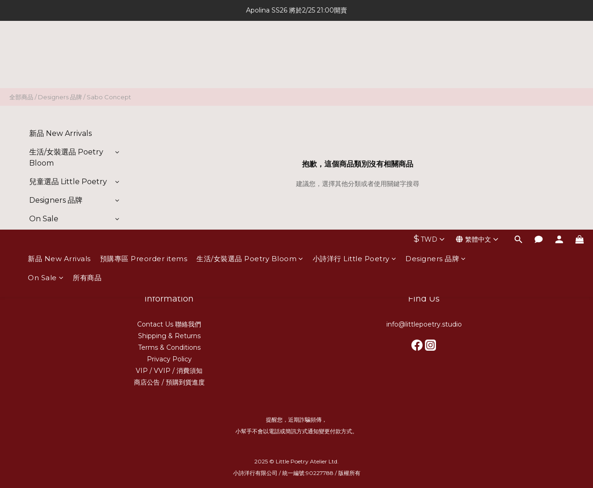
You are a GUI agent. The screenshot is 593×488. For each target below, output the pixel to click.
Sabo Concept (109, 97)
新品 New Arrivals (59, 49)
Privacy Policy (169, 359)
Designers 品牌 (435, 49)
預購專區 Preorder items (144, 49)
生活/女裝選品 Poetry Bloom (249, 49)
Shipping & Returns (169, 336)
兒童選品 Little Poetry (68, 181)
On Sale (45, 68)
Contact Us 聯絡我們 (169, 324)
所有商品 (87, 68)
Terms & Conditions (169, 347)
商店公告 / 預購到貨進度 (169, 382)
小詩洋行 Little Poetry (355, 49)
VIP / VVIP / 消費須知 (169, 370)
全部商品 (21, 97)
